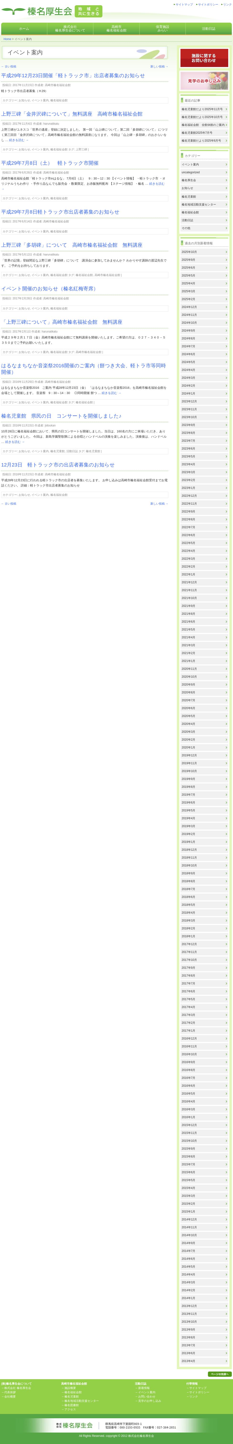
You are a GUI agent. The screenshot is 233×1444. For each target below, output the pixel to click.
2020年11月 (189, 669)
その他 (186, 228)
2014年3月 (188, 1282)
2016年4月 (188, 1101)
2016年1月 (188, 1117)
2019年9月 (188, 779)
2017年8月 (188, 975)
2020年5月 (188, 716)
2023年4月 (188, 464)
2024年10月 (189, 322)
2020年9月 (188, 684)
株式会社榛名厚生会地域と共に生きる (51, 11)
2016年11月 (189, 1046)
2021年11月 (189, 590)
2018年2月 (188, 928)
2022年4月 (188, 551)
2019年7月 (188, 794)
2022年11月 (189, 503)
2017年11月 (189, 952)
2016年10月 (189, 1054)
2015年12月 (189, 1125)
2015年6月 (188, 1172)
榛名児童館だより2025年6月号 (201, 140)
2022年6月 (188, 535)
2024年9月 (188, 330)
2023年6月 (188, 448)
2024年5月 (188, 362)
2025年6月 (188, 267)
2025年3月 (188, 291)
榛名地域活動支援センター (199, 204)
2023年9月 (188, 425)
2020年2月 (188, 739)
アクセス (70, 1409)
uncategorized (191, 172)
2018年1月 (188, 936)
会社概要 (10, 1396)
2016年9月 (188, 1062)
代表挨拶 (10, 1392)
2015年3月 (188, 1196)
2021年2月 (188, 653)
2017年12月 (189, 944)
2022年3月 (188, 558)
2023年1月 (188, 488)
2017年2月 (188, 1022)
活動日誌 (208, 29)
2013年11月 (189, 1314)
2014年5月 (188, 1266)
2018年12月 (189, 849)
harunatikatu (51, 123)
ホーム (24, 29)
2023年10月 (189, 417)
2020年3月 (188, 731)
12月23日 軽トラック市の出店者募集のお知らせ (58, 464)
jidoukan (50, 425)
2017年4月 (188, 1007)
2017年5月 (188, 999)
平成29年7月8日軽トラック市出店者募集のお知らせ (60, 212)
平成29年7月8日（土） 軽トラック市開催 (50, 163)
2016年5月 (188, 1093)
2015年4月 (188, 1188)
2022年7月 (188, 527)
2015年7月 (188, 1164)
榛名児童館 (57, 451)
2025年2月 (188, 299)
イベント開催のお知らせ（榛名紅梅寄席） (49, 288)
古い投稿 (8, 66)
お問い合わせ (146, 1396)
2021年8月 (188, 613)
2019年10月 (189, 771)
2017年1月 (188, 1030)
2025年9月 (188, 259)
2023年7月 (188, 440)
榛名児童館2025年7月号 (197, 132)
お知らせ (24, 100)
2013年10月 (189, 1321)
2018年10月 (189, 865)
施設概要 (70, 1388)
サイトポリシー (208, 4)
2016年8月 (188, 1070)
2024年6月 (188, 354)
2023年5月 (188, 456)
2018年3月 (188, 920)
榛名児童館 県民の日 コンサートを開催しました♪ (61, 416)
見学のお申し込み (149, 1401)
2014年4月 (188, 1274)
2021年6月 (188, 621)
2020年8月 (188, 692)
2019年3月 (188, 826)
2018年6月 (188, 897)
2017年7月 (188, 983)
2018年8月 (188, 881)
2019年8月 (188, 787)
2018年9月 (188, 873)
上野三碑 (81, 149)
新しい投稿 (159, 66)
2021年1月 (188, 661)
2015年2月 (188, 1203)
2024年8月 (188, 338)
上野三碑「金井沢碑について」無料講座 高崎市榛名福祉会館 (74, 114)
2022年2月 (188, 566)
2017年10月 (189, 960)
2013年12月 (189, 1306)
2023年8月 (188, 433)
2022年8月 (188, 519)
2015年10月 (189, 1140)
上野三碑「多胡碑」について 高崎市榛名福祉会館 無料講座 (72, 245)
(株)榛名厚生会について (16, 1383)
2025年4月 (188, 283)
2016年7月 (188, 1078)
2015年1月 (188, 1211)
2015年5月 (188, 1180)
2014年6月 (188, 1258)
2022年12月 (189, 495)
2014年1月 (188, 1298)
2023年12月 (189, 401)
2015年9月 (188, 1148)
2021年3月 (188, 645)
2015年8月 (188, 1156)
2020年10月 (189, 676)
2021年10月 (189, 598)
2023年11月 (189, 409)
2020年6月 (188, 708)
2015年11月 (189, 1133)
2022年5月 (188, 543)
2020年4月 (188, 724)
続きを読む (19, 140)
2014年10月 (189, 1235)
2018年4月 (188, 912)
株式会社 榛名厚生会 (17, 1388)
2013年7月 (188, 1345)
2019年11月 (189, 763)
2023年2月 (188, 480)
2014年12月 (189, 1219)
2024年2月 (188, 385)
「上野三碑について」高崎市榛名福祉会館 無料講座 (61, 322)
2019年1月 (188, 842)
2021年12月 (189, 582)
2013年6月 (188, 1353)
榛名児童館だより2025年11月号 (202, 109)
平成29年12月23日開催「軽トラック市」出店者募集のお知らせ (73, 75)
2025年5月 (188, 275)
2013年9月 (188, 1329)
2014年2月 (188, 1290)
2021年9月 (188, 606)
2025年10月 (189, 252)
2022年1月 (188, 574)
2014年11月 (189, 1227)
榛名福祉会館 (59, 100)
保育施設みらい (162, 28)
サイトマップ (184, 4)
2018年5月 (188, 904)
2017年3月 (188, 1015)
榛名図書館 (71, 1405)
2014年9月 (188, 1243)
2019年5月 (188, 810)
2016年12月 (189, 1038)
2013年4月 (188, 1361)
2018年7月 (188, 889)
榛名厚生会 (189, 180)
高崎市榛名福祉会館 (116, 28)
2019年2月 (188, 834)
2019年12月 (189, 755)
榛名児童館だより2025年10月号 (202, 117)
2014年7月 (188, 1251)
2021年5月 (188, 629)
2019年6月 (188, 802)
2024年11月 (189, 315)
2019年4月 (188, 818)
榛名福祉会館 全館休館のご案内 (203, 125)
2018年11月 (189, 857)
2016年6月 (188, 1085)
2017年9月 (188, 967)
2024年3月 (188, 377)
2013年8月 (188, 1337)
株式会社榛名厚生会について (70, 28)
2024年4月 (188, 370)
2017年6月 (188, 991)
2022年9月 (188, 511)
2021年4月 (188, 637)
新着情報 (144, 1388)
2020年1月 (188, 747)
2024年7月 (188, 346)
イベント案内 (40, 100)
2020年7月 (188, 700)
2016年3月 (188, 1109)
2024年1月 (188, 393)
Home (7, 39)
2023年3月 (188, 472)
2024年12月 (189, 307)
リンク (227, 4)
